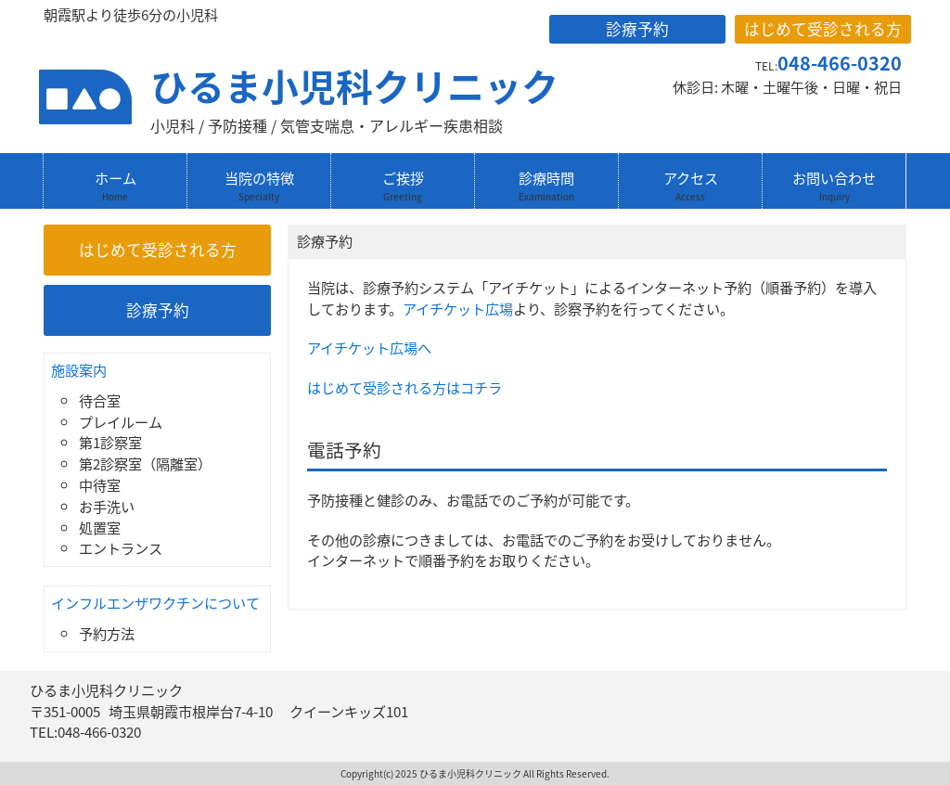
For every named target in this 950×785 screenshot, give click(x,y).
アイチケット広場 (458, 308)
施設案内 (79, 369)
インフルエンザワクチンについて (155, 602)
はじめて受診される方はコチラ (404, 387)
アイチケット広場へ (369, 347)
